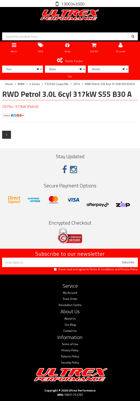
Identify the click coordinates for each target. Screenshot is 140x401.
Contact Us (70, 331)
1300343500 (72, 4)
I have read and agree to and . (96, 269)
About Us (70, 318)
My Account (70, 293)
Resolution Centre (70, 305)
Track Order (70, 299)
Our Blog (70, 325)
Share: (13, 115)
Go (70, 76)
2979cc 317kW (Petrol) (20, 106)
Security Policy (70, 362)
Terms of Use (70, 344)
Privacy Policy (128, 269)
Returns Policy (70, 356)
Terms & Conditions (102, 269)
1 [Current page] (6, 134)
